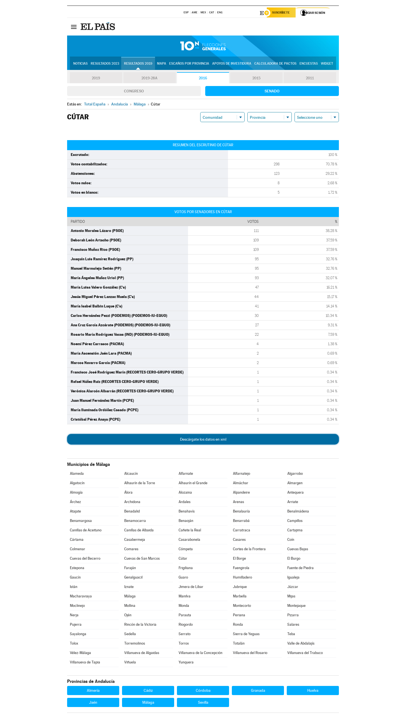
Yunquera (186, 663)
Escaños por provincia (189, 64)
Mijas (291, 597)
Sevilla (203, 703)
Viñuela (130, 663)
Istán (73, 587)
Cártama (76, 540)
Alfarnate (186, 474)
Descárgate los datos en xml (203, 440)
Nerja (74, 616)
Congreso (134, 92)
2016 (203, 79)
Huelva (312, 691)
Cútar (183, 559)
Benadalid (132, 512)
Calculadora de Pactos (275, 64)
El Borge (239, 559)
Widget (327, 64)
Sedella (130, 635)
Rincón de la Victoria (140, 625)
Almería (93, 691)
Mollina (129, 606)
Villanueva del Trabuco (305, 654)
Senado (272, 92)
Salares (293, 625)
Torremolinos (134, 644)
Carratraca (241, 531)
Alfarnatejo (241, 474)
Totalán (239, 644)
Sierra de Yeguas (246, 635)
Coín (290, 540)
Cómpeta (186, 550)
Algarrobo (295, 474)
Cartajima (295, 531)
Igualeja (293, 578)
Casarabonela (189, 540)
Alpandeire (241, 493)
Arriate (292, 503)
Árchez (75, 503)
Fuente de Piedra (300, 569)
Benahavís (187, 512)
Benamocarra (135, 521)
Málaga (130, 597)
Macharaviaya (81, 597)
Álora (128, 493)
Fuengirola (241, 569)
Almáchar (240, 484)
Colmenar (77, 550)
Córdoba (203, 691)
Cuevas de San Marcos (142, 559)
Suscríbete (282, 13)
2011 (310, 79)
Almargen (295, 484)
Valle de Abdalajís (300, 644)
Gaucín (75, 578)
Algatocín (77, 484)
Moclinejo (77, 606)
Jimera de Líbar (191, 587)
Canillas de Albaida (139, 531)
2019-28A (149, 79)
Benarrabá (241, 521)
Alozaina (185, 493)
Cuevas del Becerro (85, 559)
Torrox (184, 644)
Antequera (295, 493)
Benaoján (186, 521)
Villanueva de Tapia (85, 663)
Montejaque (296, 606)
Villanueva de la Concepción (200, 654)
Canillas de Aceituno (85, 531)
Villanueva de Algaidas (141, 654)
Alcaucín (131, 474)
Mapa (161, 64)
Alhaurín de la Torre (139, 484)
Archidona (132, 503)
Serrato (185, 635)
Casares (239, 540)
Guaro (183, 578)
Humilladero (242, 578)
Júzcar (292, 587)
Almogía (76, 493)
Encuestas (309, 64)
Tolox (74, 644)
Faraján (130, 569)
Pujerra (76, 625)
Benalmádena (298, 512)
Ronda (238, 625)
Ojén (127, 616)
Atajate (75, 512)
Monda (184, 606)
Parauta (185, 616)
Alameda (77, 474)
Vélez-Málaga (80, 654)
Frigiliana (186, 569)
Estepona (77, 569)
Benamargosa (81, 521)
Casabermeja (134, 540)
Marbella (240, 597)
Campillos (295, 521)
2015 (256, 79)
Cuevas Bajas (297, 550)
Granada (258, 691)
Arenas (238, 503)
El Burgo (293, 559)
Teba (291, 635)
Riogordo (186, 625)
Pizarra (293, 616)
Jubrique (240, 587)
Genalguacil (133, 578)
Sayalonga (78, 635)
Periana (239, 616)
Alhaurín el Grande (193, 484)
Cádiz (148, 691)
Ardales (185, 503)
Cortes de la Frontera (249, 550)
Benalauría (241, 512)
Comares (131, 550)
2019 (96, 79)
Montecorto (242, 606)
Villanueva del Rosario (250, 654)
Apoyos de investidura (231, 64)
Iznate (129, 587)
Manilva (185, 597)
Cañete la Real (190, 531)
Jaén (93, 703)
